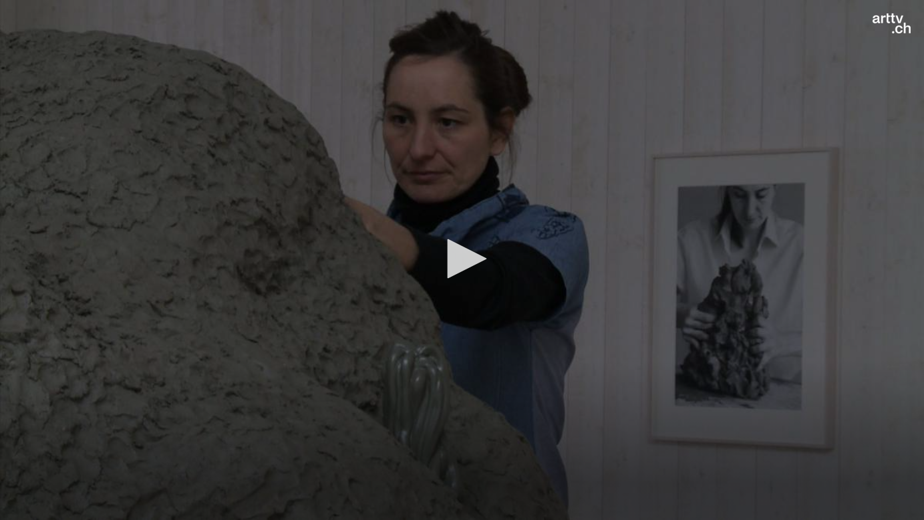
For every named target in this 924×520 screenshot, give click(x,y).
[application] (462, 260)
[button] (462, 258)
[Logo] (892, 23)
